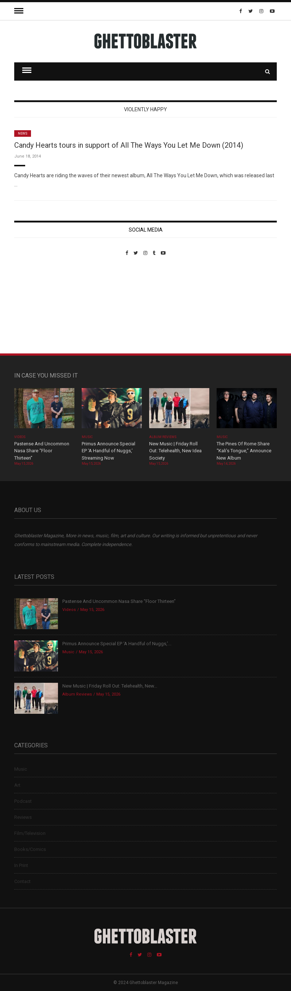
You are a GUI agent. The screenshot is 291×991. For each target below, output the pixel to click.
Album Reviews (163, 437)
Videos (20, 437)
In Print (21, 865)
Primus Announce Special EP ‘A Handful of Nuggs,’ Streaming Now (108, 451)
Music (87, 437)
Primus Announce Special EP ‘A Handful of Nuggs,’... (116, 643)
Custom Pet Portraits (35, 306)
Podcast (23, 801)
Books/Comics (30, 849)
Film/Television (30, 833)
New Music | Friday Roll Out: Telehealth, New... (109, 686)
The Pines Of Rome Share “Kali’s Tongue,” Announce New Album (244, 451)
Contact (22, 881)
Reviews (23, 817)
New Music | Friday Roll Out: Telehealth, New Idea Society (175, 451)
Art (17, 785)
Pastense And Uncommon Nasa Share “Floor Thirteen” (41, 451)
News (22, 133)
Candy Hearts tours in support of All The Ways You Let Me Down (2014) (128, 145)
